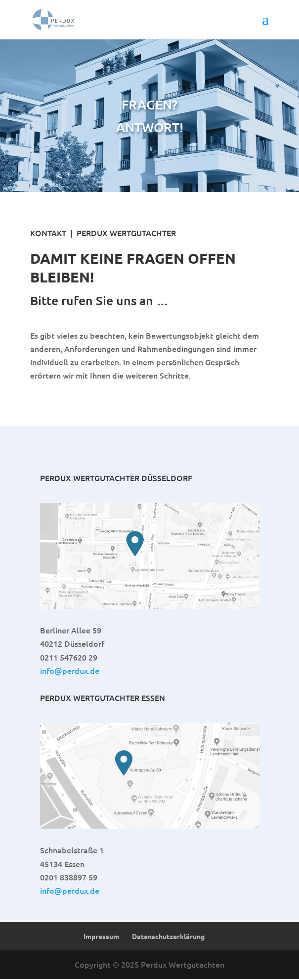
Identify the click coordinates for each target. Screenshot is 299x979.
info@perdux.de (69, 670)
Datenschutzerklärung (168, 936)
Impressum (101, 936)
